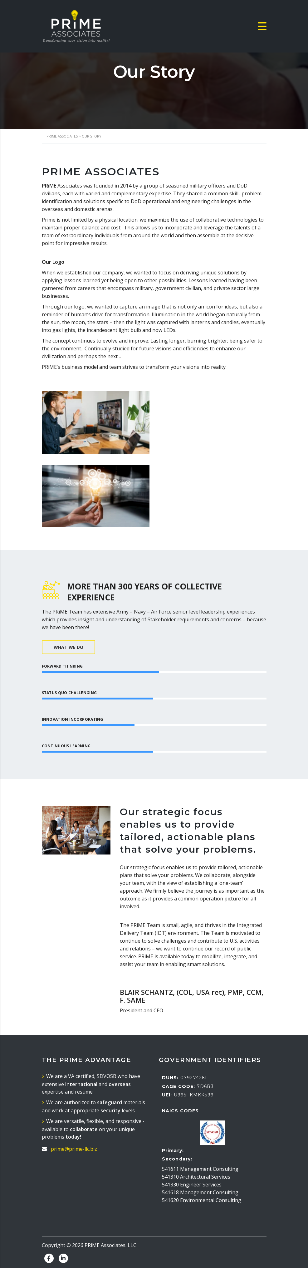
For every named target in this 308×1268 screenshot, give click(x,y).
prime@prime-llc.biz (74, 1148)
